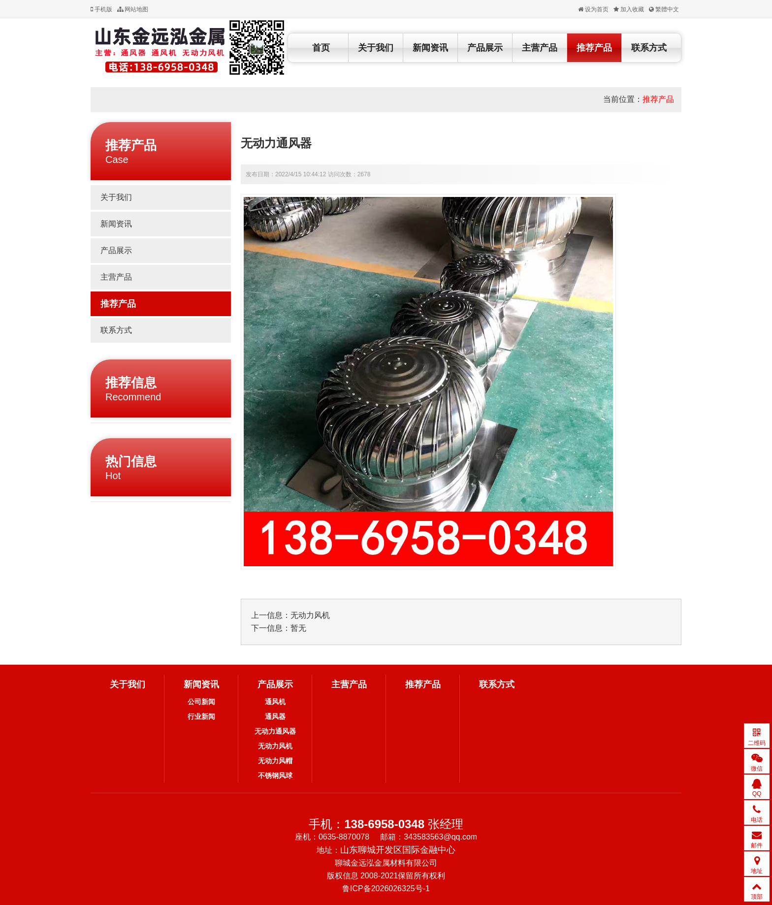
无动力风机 (310, 615)
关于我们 (375, 48)
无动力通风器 (275, 731)
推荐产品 (594, 48)
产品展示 (485, 48)
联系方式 (649, 48)
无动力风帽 (275, 761)
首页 (321, 48)
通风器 (275, 716)
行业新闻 (201, 716)
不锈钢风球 (275, 775)
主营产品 (539, 48)
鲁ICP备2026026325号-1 (386, 888)
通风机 (275, 702)
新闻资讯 (430, 48)
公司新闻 (201, 702)
